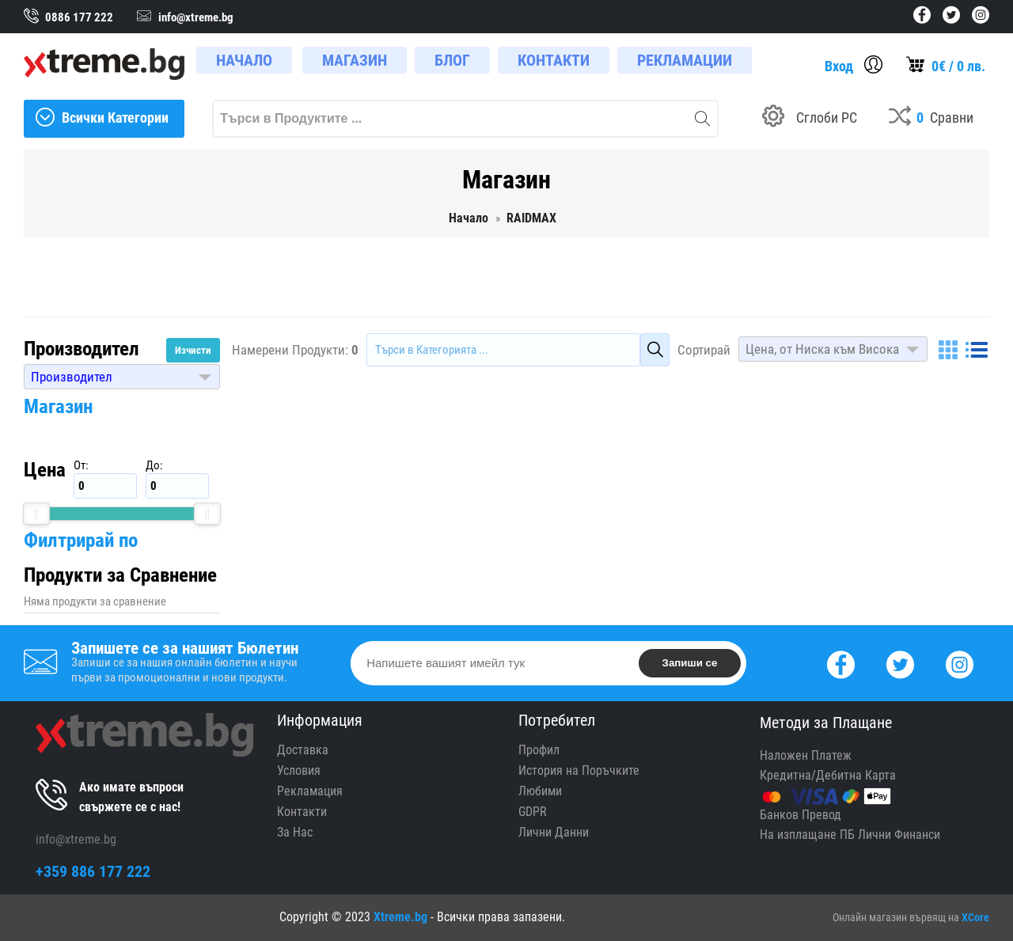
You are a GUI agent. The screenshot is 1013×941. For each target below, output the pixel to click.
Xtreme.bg (400, 916)
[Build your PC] (809, 119)
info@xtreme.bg (76, 839)
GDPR (532, 811)
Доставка (302, 749)
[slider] (36, 514)
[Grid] (948, 349)
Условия (299, 770)
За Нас (295, 832)
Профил (539, 749)
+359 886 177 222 (93, 871)
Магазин (58, 406)
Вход (839, 66)
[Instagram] (959, 663)
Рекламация (310, 791)
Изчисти (193, 350)
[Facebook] (841, 663)
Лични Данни (553, 832)
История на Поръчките (578, 770)
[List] (976, 349)
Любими (540, 791)
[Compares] (931, 119)
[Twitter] (900, 663)
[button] (122, 376)
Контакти (302, 811)
